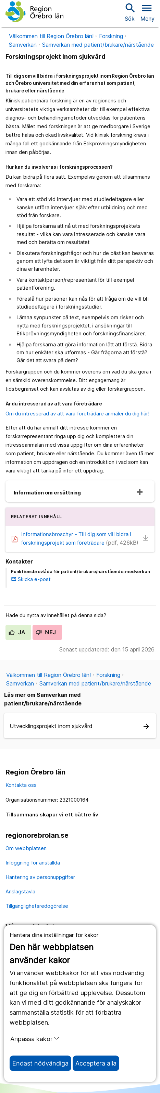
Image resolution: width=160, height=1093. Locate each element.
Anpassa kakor (34, 1038)
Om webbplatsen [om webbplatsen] (26, 848)
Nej (46, 632)
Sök (129, 12)
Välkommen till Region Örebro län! (51, 36)
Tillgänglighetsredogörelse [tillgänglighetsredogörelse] (36, 906)
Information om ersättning (47, 492)
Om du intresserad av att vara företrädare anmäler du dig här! (77, 413)
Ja (17, 632)
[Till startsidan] (34, 11)
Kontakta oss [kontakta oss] (21, 785)
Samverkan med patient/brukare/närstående (98, 44)
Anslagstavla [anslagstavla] (20, 891)
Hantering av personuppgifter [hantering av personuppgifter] (40, 877)
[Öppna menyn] (147, 11)
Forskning (111, 36)
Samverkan (23, 44)
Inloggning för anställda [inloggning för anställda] (32, 862)
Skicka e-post (31, 579)
